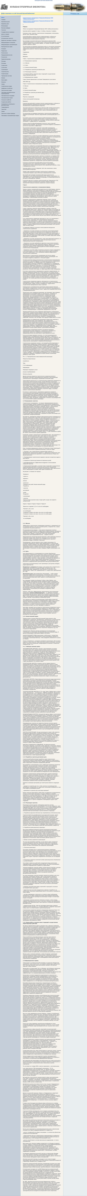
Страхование (4, 69)
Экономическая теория (7, 97)
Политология (4, 52)
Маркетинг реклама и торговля (8, 40)
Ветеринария (4, 25)
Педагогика (4, 50)
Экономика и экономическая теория (10, 115)
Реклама (3, 61)
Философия (4, 80)
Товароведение (5, 107)
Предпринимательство (6, 55)
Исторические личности (7, 38)
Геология (3, 30)
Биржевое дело (5, 23)
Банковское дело (5, 21)
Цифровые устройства (6, 88)
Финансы (3, 82)
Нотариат (3, 48)
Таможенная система (6, 75)
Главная (3, 19)
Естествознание (5, 36)
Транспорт (3, 109)
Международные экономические (9, 44)
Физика (3, 77)
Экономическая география (7, 95)
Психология (4, 57)
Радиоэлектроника (5, 59)
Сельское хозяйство (6, 99)
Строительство (5, 71)
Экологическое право (6, 90)
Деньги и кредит (5, 34)
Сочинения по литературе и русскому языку (8, 104)
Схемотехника (4, 73)
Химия (3, 84)
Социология (4, 65)
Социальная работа (6, 101)
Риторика (3, 63)
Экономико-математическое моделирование (8, 93)
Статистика (4, 67)
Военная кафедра (5, 27)
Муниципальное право (6, 46)
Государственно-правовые (7, 32)
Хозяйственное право (6, 86)
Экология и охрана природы (8, 113)
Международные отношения (8, 42)
